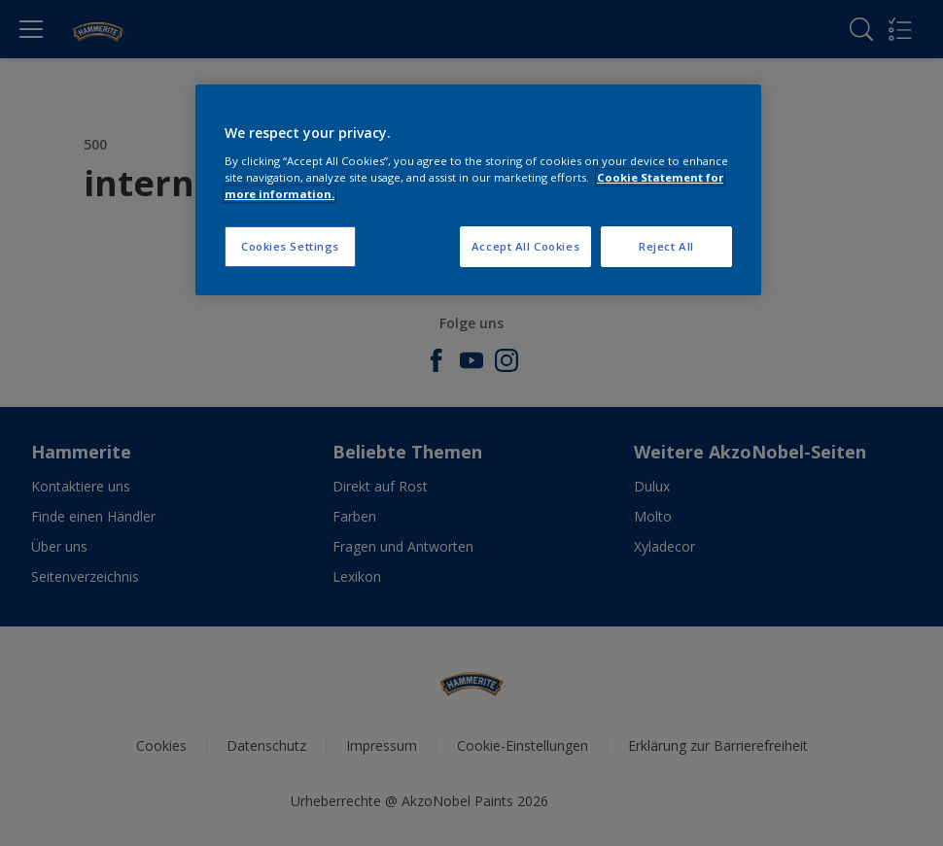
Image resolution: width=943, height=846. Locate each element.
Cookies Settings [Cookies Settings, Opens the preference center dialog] (290, 246)
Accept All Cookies (525, 246)
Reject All (666, 246)
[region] (478, 190)
